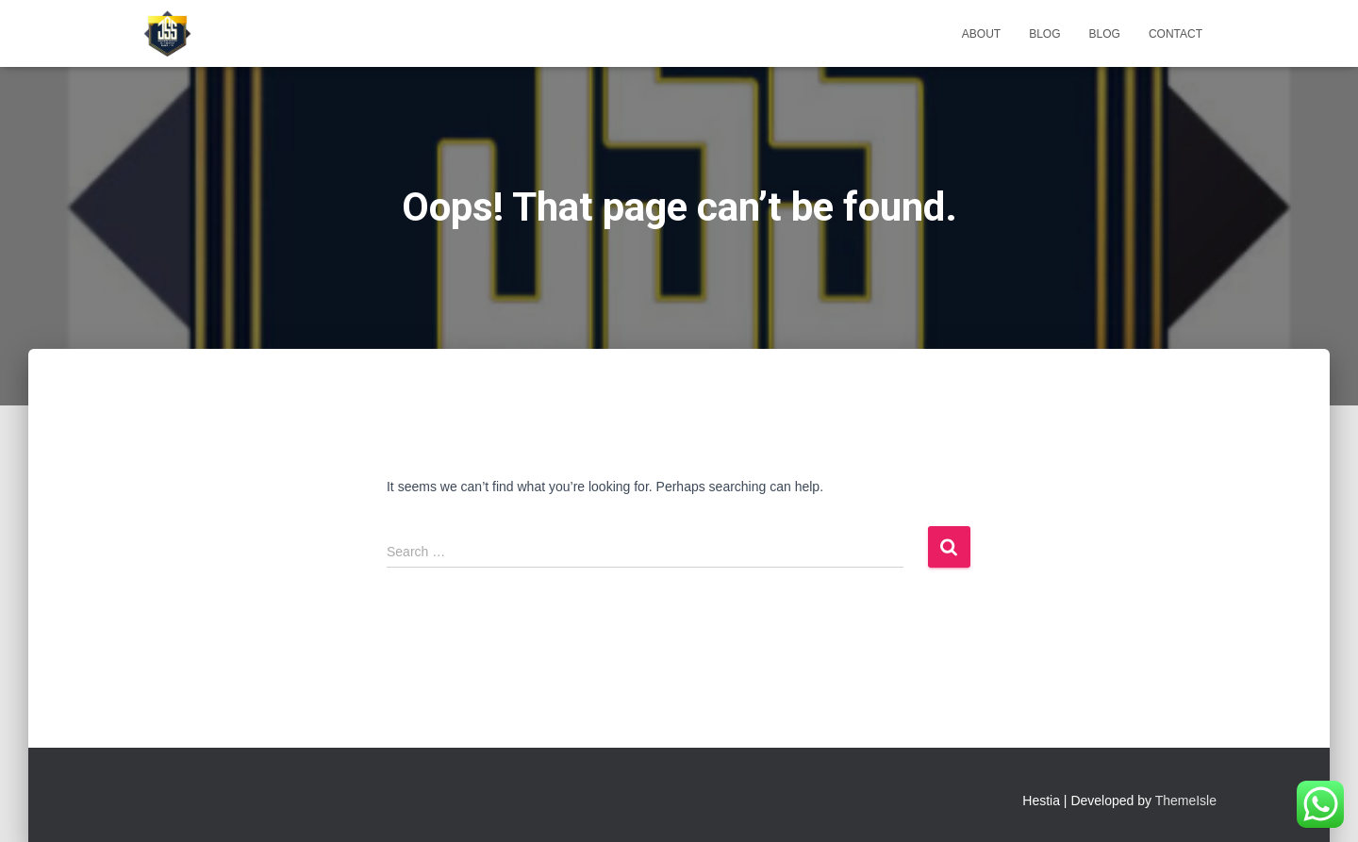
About (981, 34)
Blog (1044, 34)
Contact (1175, 34)
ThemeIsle (1186, 800)
